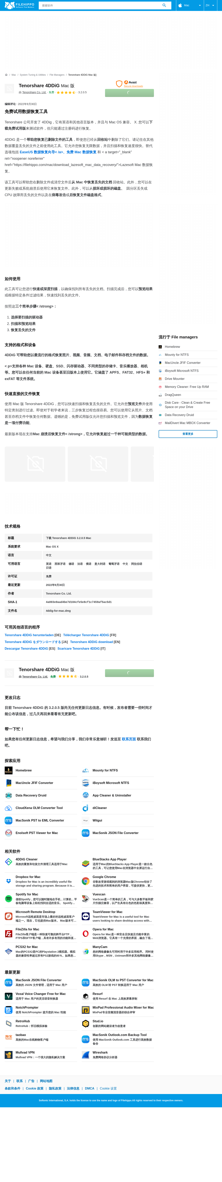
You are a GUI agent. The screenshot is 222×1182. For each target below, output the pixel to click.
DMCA (89, 1088)
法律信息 (73, 1088)
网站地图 (46, 1081)
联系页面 (129, 739)
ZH (211, 5)
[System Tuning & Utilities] (33, 75)
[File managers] (56, 75)
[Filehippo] (19, 5)
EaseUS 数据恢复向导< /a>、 (43, 152)
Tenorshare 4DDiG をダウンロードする (33, 642)
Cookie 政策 (34, 1088)
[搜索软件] (164, 5)
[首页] (6, 75)
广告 (31, 1081)
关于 (8, 1081)
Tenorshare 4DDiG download (91, 642)
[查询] (105, 5)
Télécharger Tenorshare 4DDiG (86, 635)
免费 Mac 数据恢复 (81, 152)
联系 (19, 1081)
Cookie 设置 (108, 1088)
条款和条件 (12, 1088)
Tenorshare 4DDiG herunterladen (29, 635)
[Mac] (14, 75)
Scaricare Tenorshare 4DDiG (79, 648)
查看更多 (187, 433)
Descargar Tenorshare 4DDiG (26, 648)
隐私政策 (55, 1088)
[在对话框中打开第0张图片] (35, 464)
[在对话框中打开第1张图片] (98, 464)
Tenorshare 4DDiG (47, 85)
